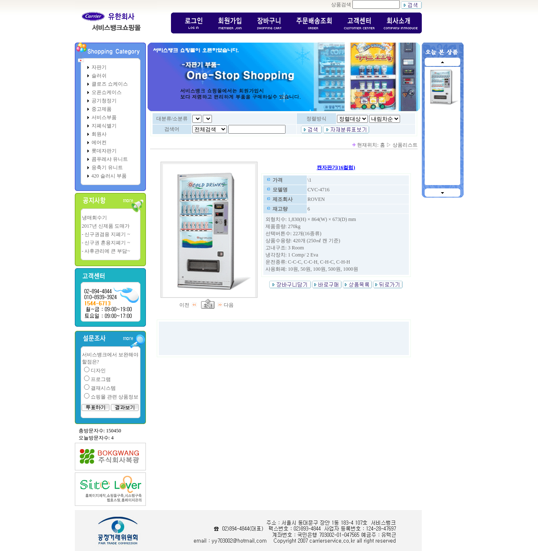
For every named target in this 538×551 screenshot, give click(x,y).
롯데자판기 (104, 151)
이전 (189, 305)
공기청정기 (104, 101)
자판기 (99, 67)
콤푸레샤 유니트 (110, 159)
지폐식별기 (104, 126)
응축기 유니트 (107, 167)
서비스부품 (104, 117)
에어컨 (99, 142)
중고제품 (102, 109)
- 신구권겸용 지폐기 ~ (106, 234)
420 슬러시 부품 (109, 176)
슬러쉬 (99, 76)
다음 (226, 305)
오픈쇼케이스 (107, 92)
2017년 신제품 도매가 (106, 226)
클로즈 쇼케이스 (110, 84)
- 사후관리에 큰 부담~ (106, 251)
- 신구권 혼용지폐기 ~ (106, 243)
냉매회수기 (94, 218)
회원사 (99, 134)
